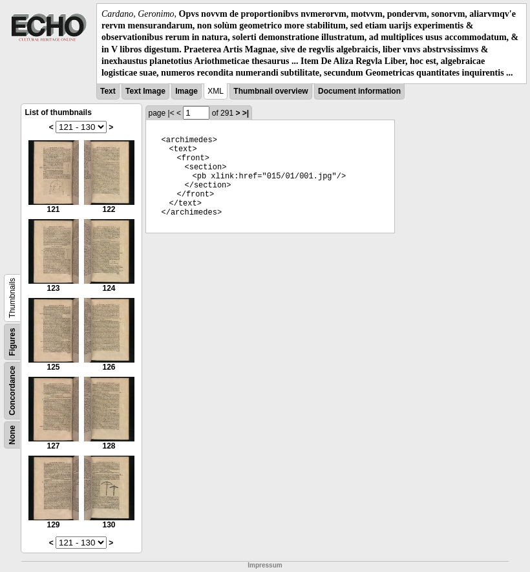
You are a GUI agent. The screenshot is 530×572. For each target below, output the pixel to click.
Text (108, 91)
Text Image (145, 91)
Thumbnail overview (270, 91)
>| (245, 113)
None (12, 435)
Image (186, 91)
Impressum (265, 565)
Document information (359, 91)
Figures (12, 341)
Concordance (12, 391)
